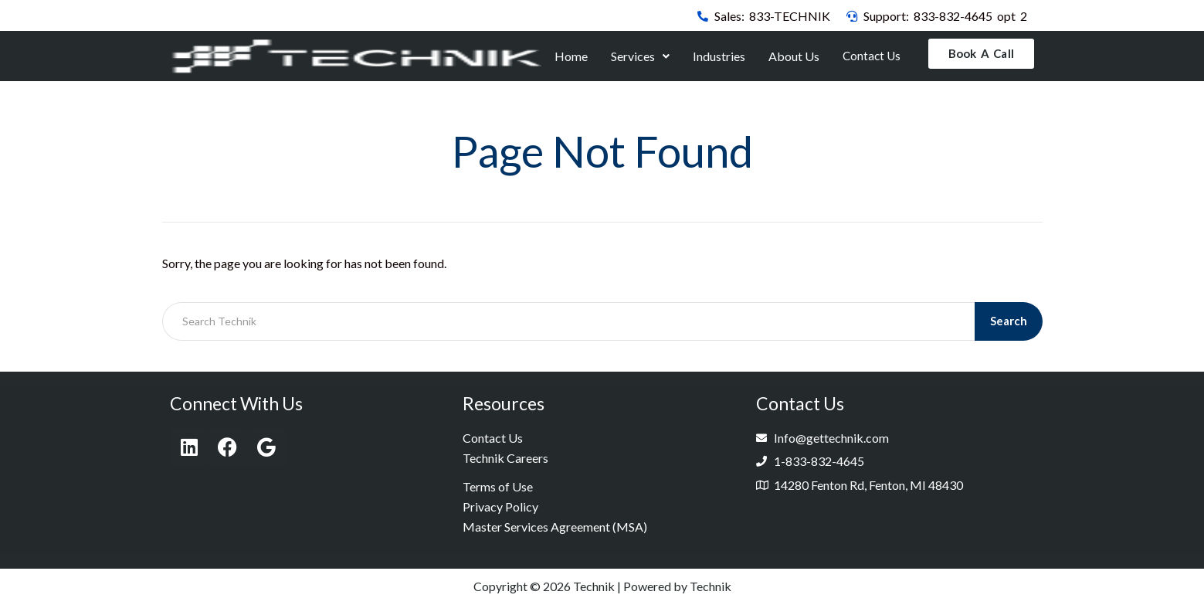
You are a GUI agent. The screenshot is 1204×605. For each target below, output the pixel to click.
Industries (720, 56)
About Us (794, 56)
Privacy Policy (500, 507)
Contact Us (871, 56)
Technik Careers (505, 458)
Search (1008, 321)
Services (641, 56)
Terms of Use (498, 487)
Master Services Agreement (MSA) (555, 527)
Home (571, 56)
